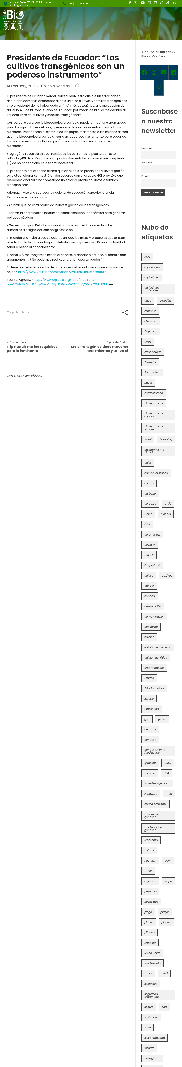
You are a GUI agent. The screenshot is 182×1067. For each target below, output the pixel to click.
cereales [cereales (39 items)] (150, 504)
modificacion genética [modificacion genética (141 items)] (153, 828)
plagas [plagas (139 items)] (164, 912)
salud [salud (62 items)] (164, 973)
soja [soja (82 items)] (164, 1007)
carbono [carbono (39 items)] (150, 493)
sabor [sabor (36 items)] (148, 973)
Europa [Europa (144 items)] (149, 699)
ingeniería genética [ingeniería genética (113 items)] (157, 783)
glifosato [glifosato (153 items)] (150, 763)
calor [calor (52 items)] (147, 463)
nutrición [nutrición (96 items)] (150, 861)
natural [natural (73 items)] (149, 850)
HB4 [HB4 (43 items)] (166, 773)
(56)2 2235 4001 (78, 3)
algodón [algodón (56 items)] (165, 301)
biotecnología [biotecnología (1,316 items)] (153, 403)
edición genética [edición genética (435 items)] (155, 658)
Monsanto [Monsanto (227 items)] (151, 840)
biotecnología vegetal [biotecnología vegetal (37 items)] (153, 428)
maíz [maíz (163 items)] (169, 794)
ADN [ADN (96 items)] (147, 257)
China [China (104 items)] (148, 514)
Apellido (146, 162)
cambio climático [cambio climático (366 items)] (156, 473)
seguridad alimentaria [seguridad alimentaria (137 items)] (151, 995)
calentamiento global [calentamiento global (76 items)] (154, 451)
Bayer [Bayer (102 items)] (148, 383)
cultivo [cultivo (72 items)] (148, 576)
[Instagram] (154, 72)
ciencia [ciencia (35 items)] (166, 514)
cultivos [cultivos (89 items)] (167, 576)
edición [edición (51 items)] (149, 637)
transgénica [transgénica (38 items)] (152, 1058)
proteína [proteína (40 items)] (150, 943)
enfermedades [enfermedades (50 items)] (154, 668)
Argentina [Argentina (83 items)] (150, 331)
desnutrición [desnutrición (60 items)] (152, 606)
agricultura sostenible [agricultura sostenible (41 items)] (151, 289)
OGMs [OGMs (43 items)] (148, 871)
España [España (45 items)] (149, 678)
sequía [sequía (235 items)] (148, 1007)
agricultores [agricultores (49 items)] (152, 267)
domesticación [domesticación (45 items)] (154, 617)
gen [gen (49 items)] (147, 719)
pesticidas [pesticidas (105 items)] (151, 902)
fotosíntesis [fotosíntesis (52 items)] (151, 709)
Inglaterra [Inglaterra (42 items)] (150, 794)
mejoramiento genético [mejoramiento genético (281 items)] (153, 815)
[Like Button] (77, 85)
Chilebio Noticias (55, 85)
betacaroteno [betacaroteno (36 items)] (153, 393)
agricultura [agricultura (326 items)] (151, 277)
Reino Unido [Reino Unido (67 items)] (152, 953)
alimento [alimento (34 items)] (150, 311)
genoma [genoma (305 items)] (150, 729)
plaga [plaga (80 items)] (148, 912)
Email (144, 176)
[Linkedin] (173, 72)
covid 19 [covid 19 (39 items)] (149, 545)
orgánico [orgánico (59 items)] (150, 881)
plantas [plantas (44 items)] (166, 922)
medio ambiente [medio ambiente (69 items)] (155, 804)
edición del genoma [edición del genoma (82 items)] (157, 647)
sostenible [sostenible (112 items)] (151, 1017)
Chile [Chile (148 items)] (168, 504)
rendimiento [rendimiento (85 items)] (152, 963)
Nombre (146, 148)
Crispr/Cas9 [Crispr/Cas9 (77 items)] (152, 565)
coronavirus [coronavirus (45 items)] (152, 535)
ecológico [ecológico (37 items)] (151, 627)
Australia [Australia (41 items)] (150, 362)
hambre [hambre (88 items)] (149, 773)
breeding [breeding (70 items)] (166, 439)
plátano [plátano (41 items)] (149, 932)
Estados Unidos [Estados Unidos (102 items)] (154, 688)
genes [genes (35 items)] (162, 719)
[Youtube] (164, 72)
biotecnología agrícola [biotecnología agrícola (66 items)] (153, 414)
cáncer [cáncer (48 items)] (149, 586)
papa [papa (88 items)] (168, 881)
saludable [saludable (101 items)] (150, 984)
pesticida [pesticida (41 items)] (150, 891)
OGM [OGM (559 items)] (168, 861)
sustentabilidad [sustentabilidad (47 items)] (154, 1038)
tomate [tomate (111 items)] (149, 1048)
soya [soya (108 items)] (147, 1027)
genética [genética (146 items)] (150, 740)
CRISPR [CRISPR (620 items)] (149, 555)
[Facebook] (144, 72)
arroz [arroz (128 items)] (147, 342)
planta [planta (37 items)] (148, 922)
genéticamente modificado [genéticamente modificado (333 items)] (154, 751)
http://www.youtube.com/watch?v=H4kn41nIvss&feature (62, 272)
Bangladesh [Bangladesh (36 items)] (152, 372)
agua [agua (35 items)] (147, 301)
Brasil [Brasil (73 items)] (147, 439)
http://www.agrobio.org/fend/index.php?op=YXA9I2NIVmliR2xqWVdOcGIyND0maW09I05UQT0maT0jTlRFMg (58, 282)
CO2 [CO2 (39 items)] (147, 524)
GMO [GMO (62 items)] (167, 763)
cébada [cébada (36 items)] (149, 596)
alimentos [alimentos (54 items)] (151, 321)
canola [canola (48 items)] (149, 483)
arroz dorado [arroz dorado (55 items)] (152, 352)
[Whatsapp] (159, 88)
